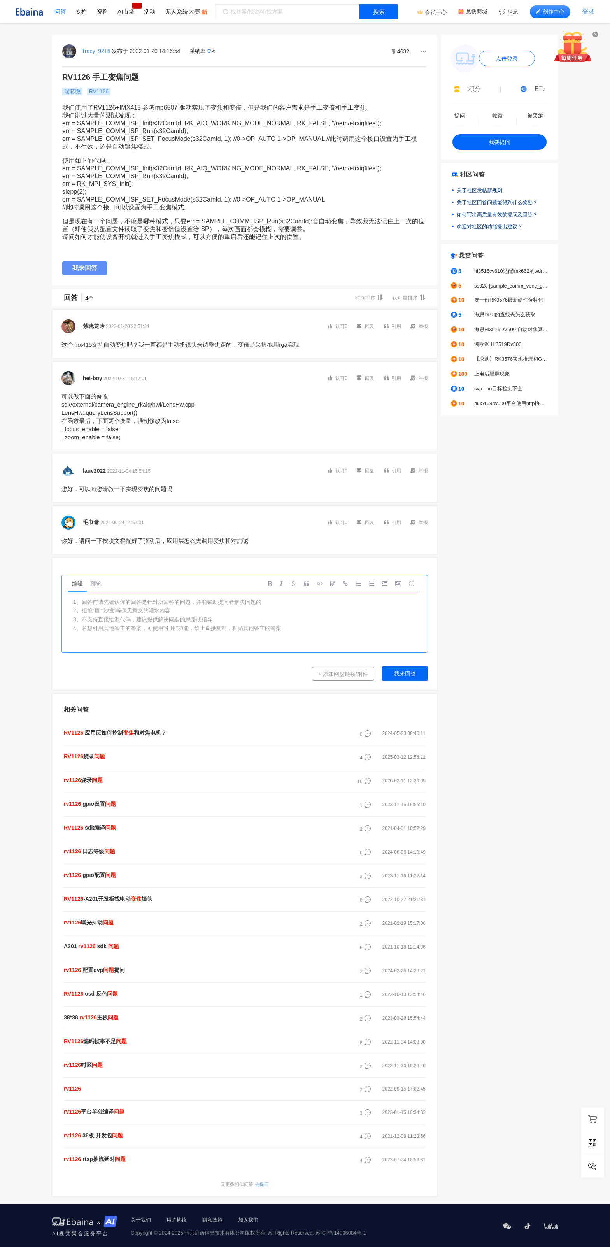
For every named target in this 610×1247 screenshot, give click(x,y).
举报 (419, 326)
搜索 (379, 12)
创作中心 (550, 12)
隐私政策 (212, 1220)
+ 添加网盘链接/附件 (343, 674)
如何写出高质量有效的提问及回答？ (497, 214)
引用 (392, 326)
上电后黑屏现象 (492, 374)
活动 (150, 11)
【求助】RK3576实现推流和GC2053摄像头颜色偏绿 (511, 359)
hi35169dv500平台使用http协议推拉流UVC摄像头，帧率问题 (511, 403)
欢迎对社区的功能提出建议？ (489, 227)
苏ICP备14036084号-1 (341, 1233)
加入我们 (248, 1220)
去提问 (244, 1184)
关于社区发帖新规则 (479, 190)
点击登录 (507, 59)
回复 (365, 326)
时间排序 (369, 297)
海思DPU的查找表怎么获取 (504, 314)
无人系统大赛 (182, 11)
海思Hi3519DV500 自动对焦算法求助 (511, 329)
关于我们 (141, 1220)
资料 (102, 11)
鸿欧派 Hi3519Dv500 (497, 344)
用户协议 (177, 1220)
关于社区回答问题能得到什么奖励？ (497, 202)
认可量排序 (409, 297)
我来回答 (84, 268)
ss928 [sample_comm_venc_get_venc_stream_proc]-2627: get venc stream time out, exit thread (511, 286)
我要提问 (499, 142)
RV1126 (99, 91)
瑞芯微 (72, 91)
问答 (60, 11)
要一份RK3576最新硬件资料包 (508, 300)
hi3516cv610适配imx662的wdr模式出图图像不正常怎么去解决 (511, 271)
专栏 (81, 11)
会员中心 (436, 12)
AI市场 (126, 11)
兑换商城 (476, 11)
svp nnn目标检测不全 (498, 388)
